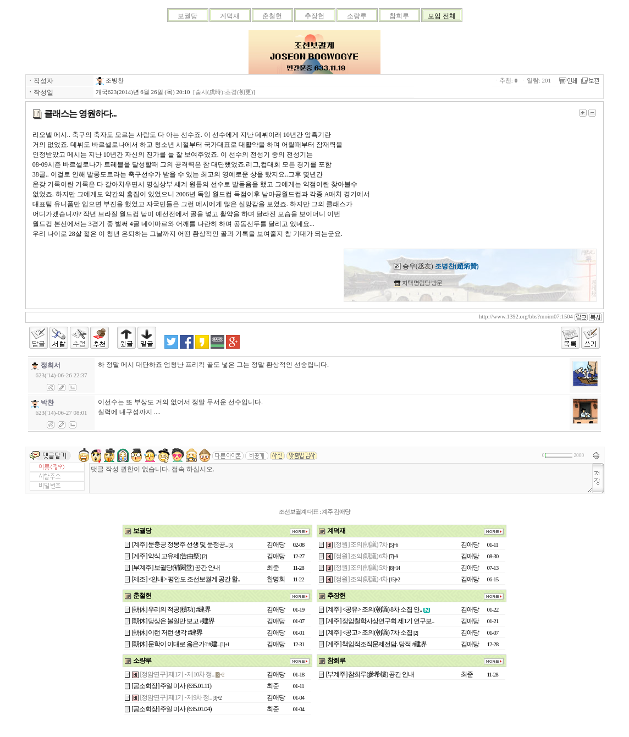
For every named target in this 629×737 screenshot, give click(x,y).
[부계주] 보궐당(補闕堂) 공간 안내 (176, 567)
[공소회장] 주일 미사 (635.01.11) (172, 686)
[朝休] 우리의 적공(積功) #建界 (171, 609)
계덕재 (230, 16)
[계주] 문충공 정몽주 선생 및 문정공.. (180, 544)
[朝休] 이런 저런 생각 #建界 (167, 632)
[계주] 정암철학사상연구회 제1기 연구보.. (380, 621)
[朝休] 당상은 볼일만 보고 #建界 (173, 621)
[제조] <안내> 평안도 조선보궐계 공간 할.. (186, 579)
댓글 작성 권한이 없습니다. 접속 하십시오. (341, 478)
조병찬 (110, 80)
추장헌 (314, 16)
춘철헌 (272, 16)
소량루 (357, 16)
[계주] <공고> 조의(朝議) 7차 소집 (369, 632)
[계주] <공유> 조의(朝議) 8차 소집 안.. (374, 609)
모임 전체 (442, 16)
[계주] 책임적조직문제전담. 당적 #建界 (376, 644)
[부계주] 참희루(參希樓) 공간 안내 (370, 674)
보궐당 (187, 16)
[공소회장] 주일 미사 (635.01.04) (172, 709)
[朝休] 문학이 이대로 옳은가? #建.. (175, 644)
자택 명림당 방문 (421, 282)
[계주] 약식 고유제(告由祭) (166, 556)
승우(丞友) (436, 266)
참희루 (399, 16)
